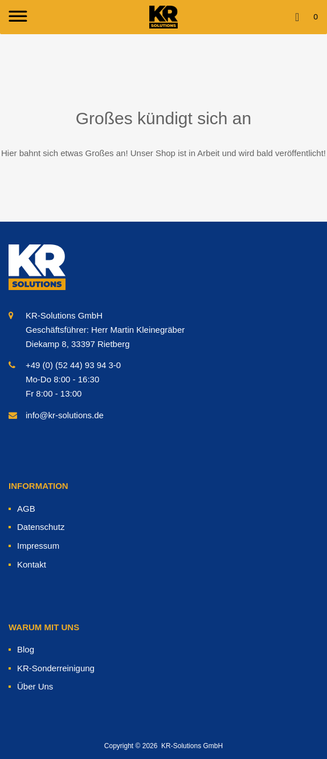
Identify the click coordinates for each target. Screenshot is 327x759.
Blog (25, 649)
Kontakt (31, 564)
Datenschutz (40, 527)
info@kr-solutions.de (65, 415)
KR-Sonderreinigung (56, 668)
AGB (26, 508)
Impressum (38, 545)
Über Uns (35, 686)
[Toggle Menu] (16, 17)
